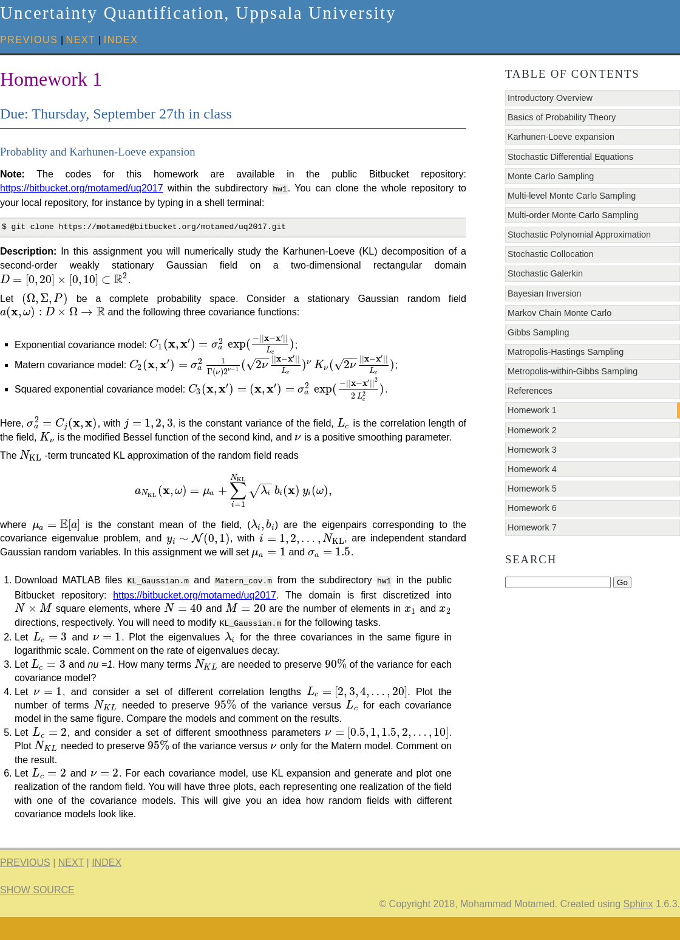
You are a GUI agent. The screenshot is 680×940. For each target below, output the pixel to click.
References (530, 391)
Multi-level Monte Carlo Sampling (572, 196)
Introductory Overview (550, 98)
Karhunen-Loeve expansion (561, 137)
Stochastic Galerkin (545, 273)
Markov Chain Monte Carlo (559, 313)
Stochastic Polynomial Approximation (579, 234)
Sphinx (638, 927)
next (81, 40)
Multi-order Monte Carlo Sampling (573, 215)
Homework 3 (532, 450)
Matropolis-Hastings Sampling (566, 352)
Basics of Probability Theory (562, 117)
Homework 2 (532, 430)
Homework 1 (532, 410)
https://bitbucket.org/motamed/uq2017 (81, 188)
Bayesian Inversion (545, 293)
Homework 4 (532, 469)
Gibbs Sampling (539, 332)
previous (29, 40)
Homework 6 (532, 508)
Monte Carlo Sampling (551, 176)
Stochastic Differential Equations (570, 157)
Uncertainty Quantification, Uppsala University (198, 12)
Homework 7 (532, 527)
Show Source (37, 913)
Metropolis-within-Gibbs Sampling (573, 371)
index (121, 40)
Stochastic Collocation (551, 254)
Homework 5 (532, 488)
